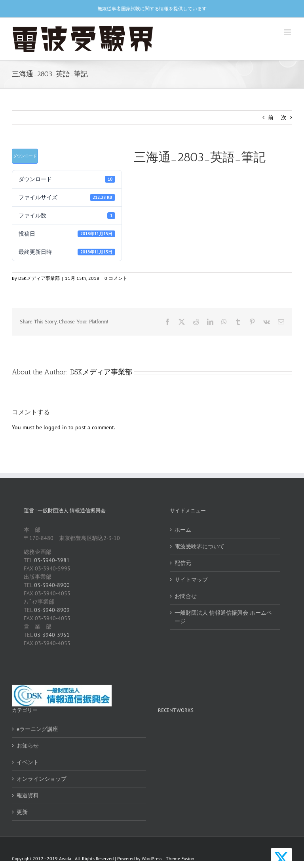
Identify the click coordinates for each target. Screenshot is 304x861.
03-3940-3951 (52, 634)
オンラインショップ (41, 778)
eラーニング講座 (37, 729)
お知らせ (28, 745)
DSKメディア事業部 (39, 278)
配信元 (183, 562)
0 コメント (115, 278)
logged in (55, 427)
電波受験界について (199, 546)
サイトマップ (191, 579)
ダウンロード (25, 156)
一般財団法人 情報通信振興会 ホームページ (223, 617)
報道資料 (28, 795)
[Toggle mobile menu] (288, 32)
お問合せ (186, 596)
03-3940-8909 (52, 610)
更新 (22, 812)
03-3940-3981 (52, 560)
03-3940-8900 (52, 585)
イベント (28, 762)
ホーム (183, 529)
